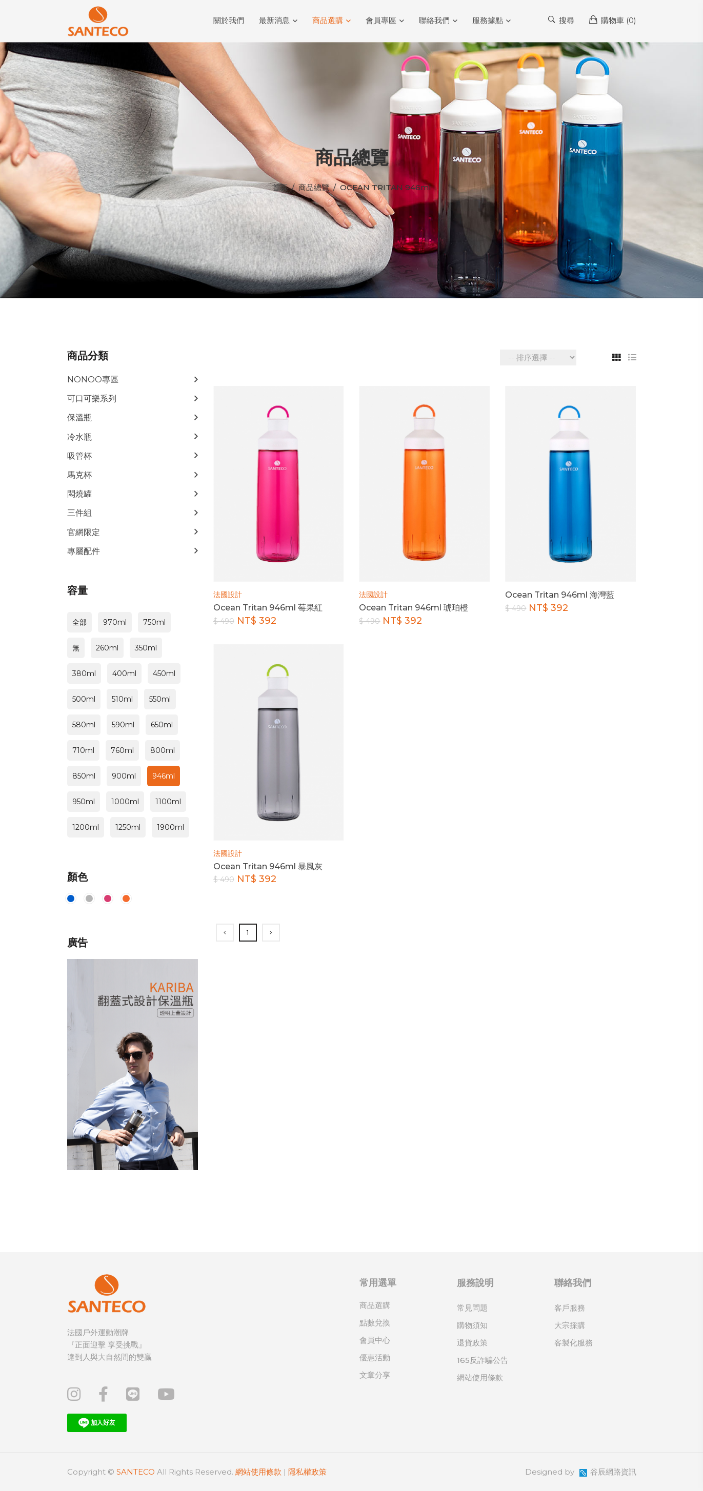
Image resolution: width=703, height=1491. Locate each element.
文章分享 (374, 1375)
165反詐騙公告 (482, 1360)
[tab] (612, 358)
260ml (107, 647)
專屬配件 (83, 551)
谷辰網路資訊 (613, 1472)
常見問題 (472, 1308)
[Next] (271, 933)
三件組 (79, 513)
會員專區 (381, 20)
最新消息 (274, 20)
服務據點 (487, 20)
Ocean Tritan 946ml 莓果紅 (268, 607)
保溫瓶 (79, 417)
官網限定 (83, 532)
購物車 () (612, 20)
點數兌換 (374, 1322)
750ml (154, 622)
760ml (122, 750)
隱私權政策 (307, 1472)
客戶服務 (569, 1308)
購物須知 (472, 1325)
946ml (163, 776)
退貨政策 (472, 1342)
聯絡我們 (434, 20)
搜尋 (561, 20)
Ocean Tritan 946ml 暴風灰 (268, 866)
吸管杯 (79, 456)
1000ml (125, 801)
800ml (162, 750)
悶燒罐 (79, 494)
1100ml (168, 801)
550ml (160, 699)
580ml (83, 724)
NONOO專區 (92, 379)
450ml (164, 673)
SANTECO (135, 1472)
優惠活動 (374, 1357)
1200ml (85, 827)
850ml (83, 776)
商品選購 (327, 20)
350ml (146, 647)
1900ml (170, 827)
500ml (83, 699)
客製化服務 (573, 1342)
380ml (84, 673)
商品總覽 (313, 187)
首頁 (280, 187)
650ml (162, 724)
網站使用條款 (480, 1377)
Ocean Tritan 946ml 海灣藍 (559, 595)
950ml (83, 801)
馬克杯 (79, 475)
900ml (124, 776)
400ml (124, 673)
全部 (79, 622)
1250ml (127, 827)
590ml (123, 724)
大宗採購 (569, 1325)
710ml (83, 750)
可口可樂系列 (91, 398)
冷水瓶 (79, 437)
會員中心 (374, 1340)
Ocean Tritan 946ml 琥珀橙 (413, 607)
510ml (122, 699)
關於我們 (228, 20)
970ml (115, 622)
